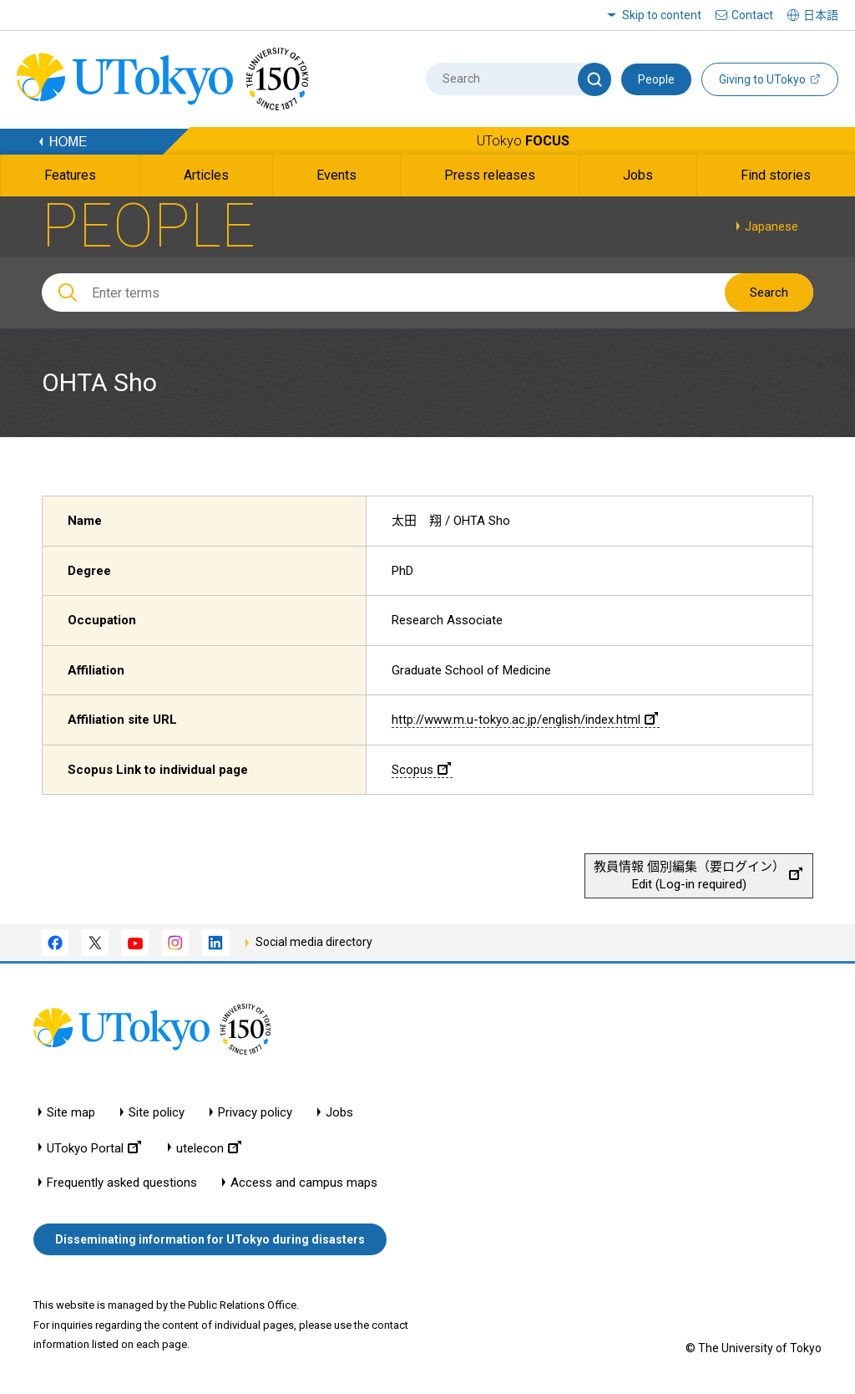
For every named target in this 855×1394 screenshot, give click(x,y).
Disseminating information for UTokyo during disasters (210, 1239)
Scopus (421, 769)
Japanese (771, 226)
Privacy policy (255, 1113)
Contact (752, 15)
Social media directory (313, 942)
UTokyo (523, 141)
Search (769, 292)
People (656, 79)
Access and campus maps (303, 1183)
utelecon (208, 1148)
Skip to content (661, 15)
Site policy (157, 1113)
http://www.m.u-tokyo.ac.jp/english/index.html (525, 719)
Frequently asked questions (122, 1183)
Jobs (339, 1113)
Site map (71, 1113)
